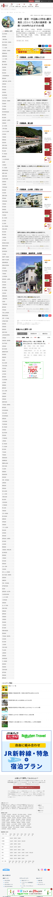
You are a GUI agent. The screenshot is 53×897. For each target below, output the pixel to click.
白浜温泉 (4, 544)
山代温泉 (4, 382)
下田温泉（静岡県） (6, 404)
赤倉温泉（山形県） (6, 120)
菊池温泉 (4, 633)
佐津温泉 (4, 532)
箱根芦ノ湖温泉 (5, 256)
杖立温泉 (4, 641)
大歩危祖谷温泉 (5, 594)
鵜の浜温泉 (4, 348)
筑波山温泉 (4, 229)
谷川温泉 (4, 220)
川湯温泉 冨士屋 (26, 123)
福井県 (19, 846)
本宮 (26, 40)
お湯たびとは (41, 806)
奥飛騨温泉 (4, 460)
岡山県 (19, 855)
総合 (39, 337)
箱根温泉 (4, 248)
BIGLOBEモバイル (9, 884)
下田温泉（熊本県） (6, 636)
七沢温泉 (4, 254)
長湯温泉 (4, 666)
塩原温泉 (4, 181)
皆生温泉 (4, 560)
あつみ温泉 (4, 125)
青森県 (14, 834)
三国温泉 (4, 393)
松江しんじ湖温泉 (6, 572)
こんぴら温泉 (5, 597)
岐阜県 (15, 849)
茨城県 (19, 838)
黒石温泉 (4, 72)
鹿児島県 (29, 862)
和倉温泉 (4, 371)
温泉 (32, 352)
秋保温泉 (4, 89)
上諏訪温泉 (4, 298)
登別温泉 (4, 36)
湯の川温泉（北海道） (7, 42)
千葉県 (15, 841)
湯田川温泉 (4, 145)
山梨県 (11, 843)
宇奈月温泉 (4, 365)
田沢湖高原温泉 (5, 111)
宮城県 (22, 834)
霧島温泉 (4, 678)
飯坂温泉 (4, 156)
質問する (37, 1)
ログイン (49, 1)
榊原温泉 (4, 485)
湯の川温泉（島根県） (7, 574)
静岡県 (11, 849)
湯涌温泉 (4, 385)
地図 (46, 75)
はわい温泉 (4, 566)
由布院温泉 (4, 658)
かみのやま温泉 (5, 131)
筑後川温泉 (4, 608)
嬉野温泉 (4, 613)
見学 (41, 352)
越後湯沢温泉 (5, 351)
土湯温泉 (4, 164)
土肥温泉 (4, 440)
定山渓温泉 (4, 33)
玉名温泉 (4, 638)
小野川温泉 (4, 128)
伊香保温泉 (4, 201)
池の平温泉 (4, 343)
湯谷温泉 (4, 477)
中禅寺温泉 (4, 187)
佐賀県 (13, 862)
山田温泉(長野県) (6, 335)
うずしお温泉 (5, 527)
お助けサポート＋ (25, 880)
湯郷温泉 (4, 580)
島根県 (15, 855)
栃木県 (11, 838)
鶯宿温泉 (4, 78)
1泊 (44, 355)
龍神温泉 (4, 555)
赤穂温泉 (4, 524)
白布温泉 (4, 134)
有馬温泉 (4, 521)
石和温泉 (4, 268)
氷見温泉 (4, 368)
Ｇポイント (40, 812)
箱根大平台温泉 (5, 259)
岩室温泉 (4, 346)
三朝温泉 (4, 558)
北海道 (11, 834)
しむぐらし (40, 882)
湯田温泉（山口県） (6, 591)
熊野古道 (25, 348)
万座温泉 (4, 203)
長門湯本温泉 (5, 585)
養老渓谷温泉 (5, 245)
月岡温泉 (4, 337)
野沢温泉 (4, 282)
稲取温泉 (4, 418)
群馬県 (15, 838)
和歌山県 (31, 852)
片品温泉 (4, 215)
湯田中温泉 (4, 332)
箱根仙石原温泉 (5, 265)
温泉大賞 (40, 880)
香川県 (15, 858)
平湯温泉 (4, 454)
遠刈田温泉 (4, 95)
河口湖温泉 (4, 270)
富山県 (11, 846)
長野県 (15, 843)
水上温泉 (4, 223)
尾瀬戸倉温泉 (5, 212)
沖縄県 (33, 862)
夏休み (25, 352)
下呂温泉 (4, 452)
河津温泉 (4, 429)
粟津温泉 (4, 376)
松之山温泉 (4, 362)
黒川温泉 (4, 627)
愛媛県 (19, 858)
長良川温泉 (4, 466)
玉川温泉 (4, 106)
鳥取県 (11, 855)
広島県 (23, 855)
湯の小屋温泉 (5, 226)
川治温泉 (4, 184)
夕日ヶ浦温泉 (5, 513)
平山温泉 (4, 650)
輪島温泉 (4, 388)
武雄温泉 (4, 616)
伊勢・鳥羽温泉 (5, 480)
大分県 (23, 862)
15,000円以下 (26, 357)
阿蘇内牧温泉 (5, 630)
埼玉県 (11, 841)
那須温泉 (4, 190)
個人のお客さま (6, 875)
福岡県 (10, 862)
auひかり (7, 882)
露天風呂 (37, 352)
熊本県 (19, 862)
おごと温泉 (4, 493)
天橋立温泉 (4, 496)
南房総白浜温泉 (5, 242)
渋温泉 (3, 301)
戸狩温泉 (4, 309)
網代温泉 (4, 407)
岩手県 (18, 834)
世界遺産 (35, 355)
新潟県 (19, 843)
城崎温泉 (4, 519)
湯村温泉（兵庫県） (6, 538)
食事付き (40, 355)
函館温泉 (4, 61)
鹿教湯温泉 (4, 296)
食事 (44, 352)
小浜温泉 (4, 625)
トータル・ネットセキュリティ (27, 886)
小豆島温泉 (4, 599)
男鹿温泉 (4, 109)
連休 (29, 352)
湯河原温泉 (4, 251)
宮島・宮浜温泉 (5, 583)
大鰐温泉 (4, 70)
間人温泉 (4, 507)
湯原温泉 (4, 577)
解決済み (45, 333)
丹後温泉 (4, 510)
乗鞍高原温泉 (5, 315)
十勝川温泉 (4, 39)
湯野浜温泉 (4, 148)
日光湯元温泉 (5, 178)
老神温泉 (4, 209)
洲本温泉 (4, 535)
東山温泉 (4, 150)
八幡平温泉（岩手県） (7, 81)
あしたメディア (41, 884)
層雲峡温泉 (4, 53)
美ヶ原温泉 (4, 290)
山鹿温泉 (4, 652)
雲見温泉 (4, 435)
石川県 (15, 846)
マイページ (44, 1)
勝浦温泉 (4, 546)
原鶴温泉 (4, 611)
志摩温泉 (4, 482)
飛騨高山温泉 (5, 463)
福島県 (33, 834)
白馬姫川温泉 (5, 321)
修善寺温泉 (4, 401)
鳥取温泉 (4, 563)
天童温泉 (4, 137)
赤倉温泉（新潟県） (6, 340)
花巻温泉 (4, 84)
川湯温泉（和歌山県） (7, 549)
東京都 (19, 841)
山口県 (27, 855)
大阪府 (19, 852)
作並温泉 (4, 92)
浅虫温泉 (4, 67)
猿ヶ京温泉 (4, 217)
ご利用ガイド (41, 808)
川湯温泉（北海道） (6, 50)
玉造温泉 (4, 569)
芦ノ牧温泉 (4, 153)
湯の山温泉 (4, 491)
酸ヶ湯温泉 (4, 64)
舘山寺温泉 (4, 432)
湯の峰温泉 (4, 552)
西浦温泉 (4, 471)
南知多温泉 (4, 474)
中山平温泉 (4, 97)
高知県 (23, 858)
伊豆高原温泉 (5, 410)
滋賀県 (11, 852)
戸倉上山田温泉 (5, 312)
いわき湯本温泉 (5, 159)
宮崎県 (26, 862)
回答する (31, 1)
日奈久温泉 (4, 647)
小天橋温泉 (4, 505)
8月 (37, 350)
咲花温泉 (4, 354)
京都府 (15, 852)
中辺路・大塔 (20, 40)
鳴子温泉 (4, 86)
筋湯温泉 (4, 664)
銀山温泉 (4, 117)
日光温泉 (4, 192)
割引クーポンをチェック (48, 94)
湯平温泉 (4, 672)
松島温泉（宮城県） (6, 100)
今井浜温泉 (4, 421)
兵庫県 (23, 852)
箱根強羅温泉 (5, 262)
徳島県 (11, 858)
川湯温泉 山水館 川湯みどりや (32, 57)
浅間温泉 (4, 287)
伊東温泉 (4, 399)
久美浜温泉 (4, 502)
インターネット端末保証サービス (27, 883)
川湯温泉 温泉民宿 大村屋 (31, 253)
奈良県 (27, 852)
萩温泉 (3, 588)
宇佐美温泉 (4, 424)
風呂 (28, 355)
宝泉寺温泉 (4, 669)
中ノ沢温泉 (4, 167)
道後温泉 (4, 602)
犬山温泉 (4, 468)
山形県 (29, 834)
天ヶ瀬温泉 (4, 661)
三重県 (23, 849)
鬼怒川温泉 (4, 176)
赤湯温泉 (4, 123)
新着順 (23, 337)
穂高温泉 (4, 329)
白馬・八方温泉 (5, 318)
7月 (34, 350)
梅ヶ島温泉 (4, 427)
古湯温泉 (4, 619)
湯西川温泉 (4, 195)
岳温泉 (3, 162)
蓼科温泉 (4, 307)
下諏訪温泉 (4, 304)
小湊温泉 (4, 237)
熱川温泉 (4, 449)
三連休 (44, 350)
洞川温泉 (4, 541)
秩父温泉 (4, 231)
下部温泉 (4, 273)
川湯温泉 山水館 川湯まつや (31, 189)
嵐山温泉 (4, 499)
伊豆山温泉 (4, 413)
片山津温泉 (4, 379)
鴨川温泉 (4, 234)
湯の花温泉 (4, 516)
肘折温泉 (4, 142)
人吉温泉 (4, 644)
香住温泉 (4, 530)
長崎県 (16, 862)
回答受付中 (34, 333)
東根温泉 (4, 139)
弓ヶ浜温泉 (4, 446)
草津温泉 (4, 198)
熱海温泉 (4, 396)
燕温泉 (3, 360)
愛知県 (19, 849)
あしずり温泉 (5, 605)
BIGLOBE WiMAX (8, 886)
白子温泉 (4, 240)
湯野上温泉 (4, 173)
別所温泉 (4, 326)
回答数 (27, 337)
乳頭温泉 (4, 103)
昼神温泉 (4, 323)
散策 (25, 355)
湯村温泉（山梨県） (6, 279)
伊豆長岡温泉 (5, 415)
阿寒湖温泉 (4, 45)
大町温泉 (4, 293)
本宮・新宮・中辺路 (33, 348)
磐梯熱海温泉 (5, 170)
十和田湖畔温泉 (5, 75)
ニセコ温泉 (4, 58)
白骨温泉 (4, 284)
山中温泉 (4, 374)
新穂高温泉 (4, 457)
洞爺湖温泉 (4, 56)
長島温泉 (4, 488)
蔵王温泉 (4, 114)
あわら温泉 (4, 390)
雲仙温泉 (4, 622)
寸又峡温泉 (4, 438)
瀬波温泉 (4, 357)
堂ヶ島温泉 (4, 443)
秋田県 (25, 834)
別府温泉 (4, 655)
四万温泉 (4, 206)
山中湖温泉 (4, 276)
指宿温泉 (4, 675)
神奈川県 (23, 841)
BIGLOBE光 (7, 880)
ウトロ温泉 (4, 47)
